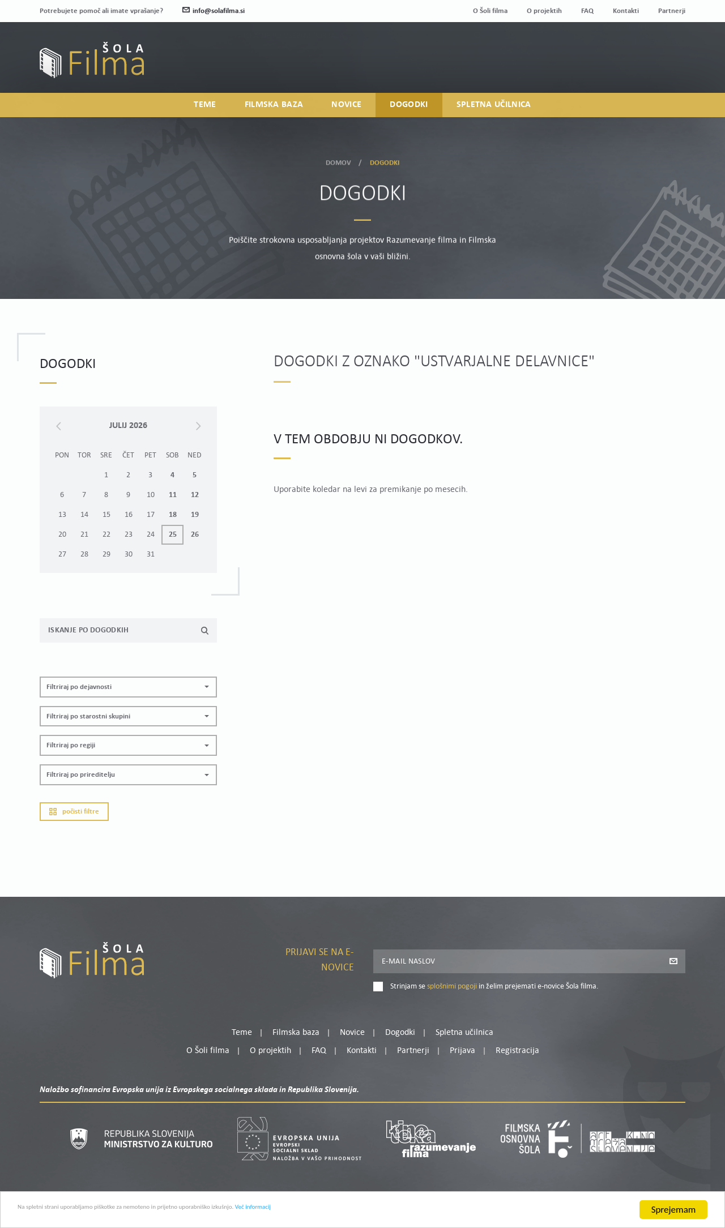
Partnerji (671, 11)
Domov (339, 159)
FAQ (587, 11)
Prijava (614, 69)
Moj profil (627, 55)
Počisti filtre (74, 831)
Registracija (666, 69)
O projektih (544, 11)
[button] (128, 706)
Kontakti (626, 11)
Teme (205, 110)
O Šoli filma (490, 11)
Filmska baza (274, 110)
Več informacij (380, 1212)
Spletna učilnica (494, 110)
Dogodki (409, 110)
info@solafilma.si (213, 11)
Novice (346, 110)
